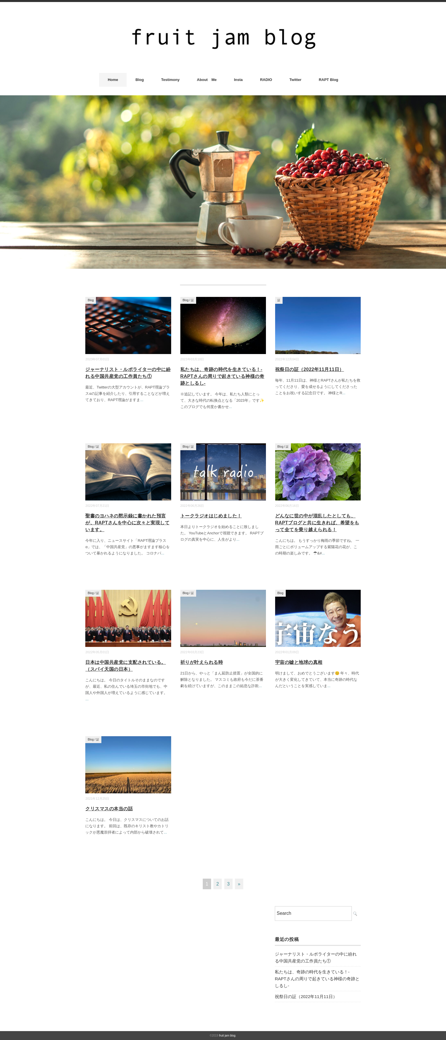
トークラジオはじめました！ (211, 515)
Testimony (170, 80)
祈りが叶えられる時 (201, 662)
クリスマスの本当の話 (109, 808)
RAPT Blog (328, 80)
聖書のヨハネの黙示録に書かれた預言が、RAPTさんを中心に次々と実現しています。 (127, 522)
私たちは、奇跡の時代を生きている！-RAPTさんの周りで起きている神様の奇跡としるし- (222, 376)
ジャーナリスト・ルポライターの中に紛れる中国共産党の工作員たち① (316, 957)
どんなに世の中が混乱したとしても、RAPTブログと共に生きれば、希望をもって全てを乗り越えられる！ (317, 522)
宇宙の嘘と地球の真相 (299, 662)
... (141, 400)
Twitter (295, 80)
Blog (140, 80)
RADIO (266, 80)
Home (113, 80)
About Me (207, 80)
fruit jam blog (227, 1035)
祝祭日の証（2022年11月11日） (309, 369)
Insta (238, 80)
